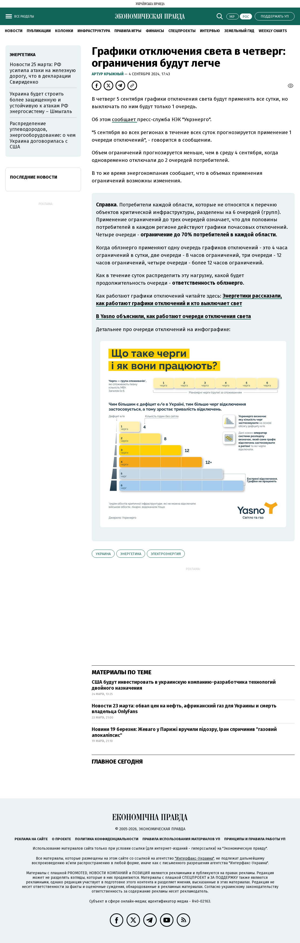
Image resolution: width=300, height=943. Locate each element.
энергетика (130, 554)
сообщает (124, 119)
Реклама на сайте (31, 839)
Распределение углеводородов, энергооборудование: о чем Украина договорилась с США (43, 135)
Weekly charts (273, 31)
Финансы (155, 31)
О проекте (61, 839)
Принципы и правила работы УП (254, 839)
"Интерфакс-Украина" (194, 858)
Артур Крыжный (108, 74)
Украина (103, 554)
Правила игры (127, 31)
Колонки (64, 31)
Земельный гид (239, 31)
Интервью (210, 31)
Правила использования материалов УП (181, 839)
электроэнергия (166, 554)
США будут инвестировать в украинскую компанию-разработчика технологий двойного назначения (184, 685)
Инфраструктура (93, 31)
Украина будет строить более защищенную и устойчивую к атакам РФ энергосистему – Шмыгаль (41, 102)
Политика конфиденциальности (106, 839)
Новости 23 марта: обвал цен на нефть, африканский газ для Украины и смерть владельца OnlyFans (184, 709)
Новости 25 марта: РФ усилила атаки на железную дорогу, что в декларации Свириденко (43, 73)
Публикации (39, 31)
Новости (13, 31)
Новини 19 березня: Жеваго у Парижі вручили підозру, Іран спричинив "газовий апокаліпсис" (184, 732)
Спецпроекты (182, 31)
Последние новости (33, 177)
